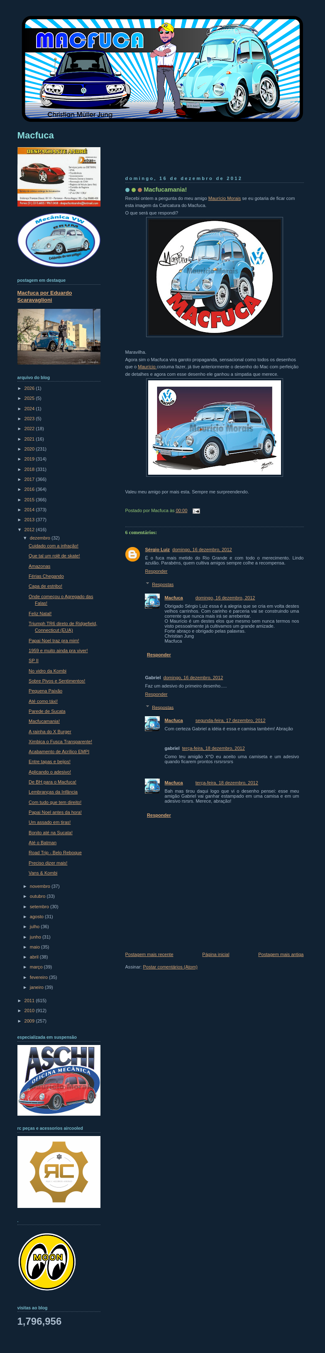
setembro (40, 906)
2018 (30, 469)
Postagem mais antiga (280, 954)
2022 (30, 428)
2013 (30, 519)
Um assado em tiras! (50, 822)
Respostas (162, 584)
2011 (30, 1000)
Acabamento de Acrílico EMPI (59, 751)
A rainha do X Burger (50, 731)
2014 (30, 509)
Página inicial (215, 954)
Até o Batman (42, 842)
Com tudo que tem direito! (55, 802)
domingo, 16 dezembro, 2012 (202, 549)
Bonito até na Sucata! (51, 832)
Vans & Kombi (43, 872)
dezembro (40, 537)
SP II (34, 660)
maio (35, 946)
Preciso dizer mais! (48, 862)
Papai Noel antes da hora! (55, 812)
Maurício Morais (224, 198)
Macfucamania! (165, 189)
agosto (37, 916)
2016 (30, 489)
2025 (30, 398)
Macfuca (174, 597)
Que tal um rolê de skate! (54, 555)
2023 (30, 418)
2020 (30, 448)
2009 (30, 1020)
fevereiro (39, 977)
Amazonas (39, 566)
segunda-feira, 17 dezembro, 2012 (230, 720)
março (37, 966)
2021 (30, 438)
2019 (30, 458)
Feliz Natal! (40, 613)
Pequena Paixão (45, 690)
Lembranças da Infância (53, 791)
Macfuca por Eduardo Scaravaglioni (44, 296)
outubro (38, 896)
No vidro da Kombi (47, 670)
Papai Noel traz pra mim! (54, 640)
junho (36, 936)
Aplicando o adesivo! (50, 771)
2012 (30, 529)
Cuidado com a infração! (53, 545)
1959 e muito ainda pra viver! (58, 650)
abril (35, 956)
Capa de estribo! (45, 586)
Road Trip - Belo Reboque (55, 852)
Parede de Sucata (47, 711)
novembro (40, 886)
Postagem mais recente (149, 954)
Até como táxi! (43, 701)
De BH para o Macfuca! (52, 781)
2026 (30, 388)
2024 (30, 408)
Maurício (147, 366)
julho (35, 926)
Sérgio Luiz (157, 549)
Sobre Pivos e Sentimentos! (57, 680)
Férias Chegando (46, 576)
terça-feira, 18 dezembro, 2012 (213, 748)
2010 (30, 1010)
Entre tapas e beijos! (50, 761)
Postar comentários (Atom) (170, 966)
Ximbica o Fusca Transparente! (60, 741)
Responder (156, 571)
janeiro (37, 987)
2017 (30, 479)
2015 (30, 499)
